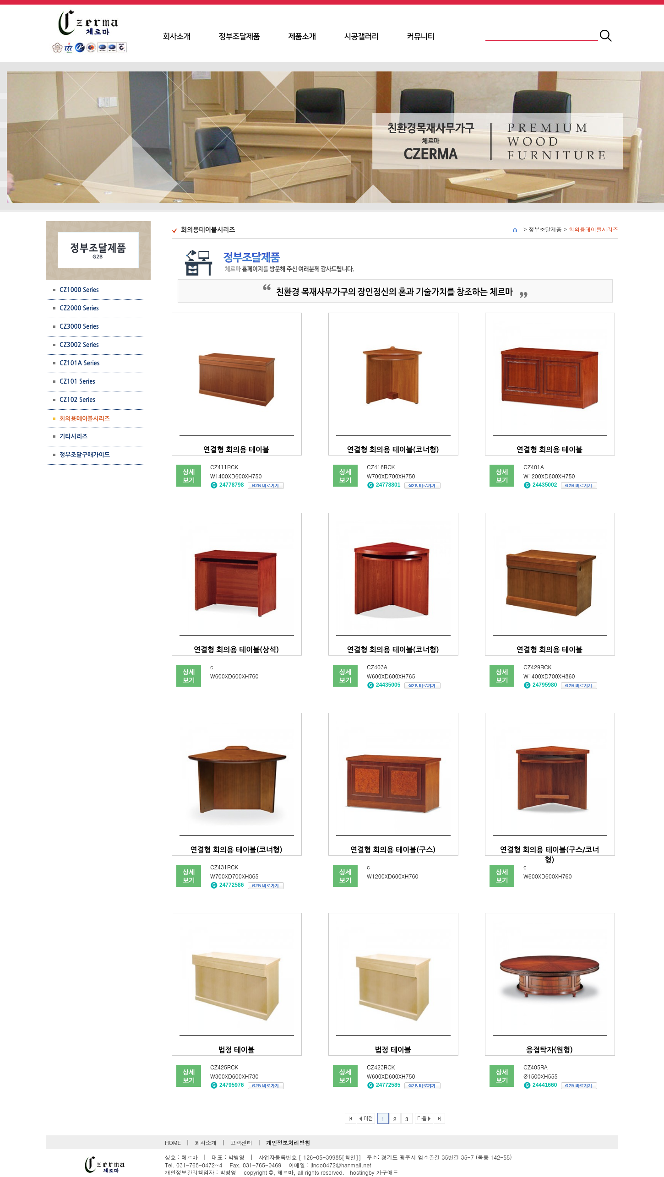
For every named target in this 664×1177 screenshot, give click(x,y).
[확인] (350, 1157)
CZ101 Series (77, 382)
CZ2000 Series (79, 308)
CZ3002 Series (79, 345)
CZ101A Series (79, 363)
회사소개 (176, 37)
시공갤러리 (361, 37)
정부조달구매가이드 (85, 455)
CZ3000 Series (79, 327)
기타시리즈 (73, 436)
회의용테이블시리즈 (593, 229)
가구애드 (387, 1172)
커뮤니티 (421, 37)
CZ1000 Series (79, 290)
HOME (173, 1142)
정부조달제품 (239, 37)
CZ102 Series (77, 400)
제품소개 (302, 37)
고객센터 (241, 1142)
